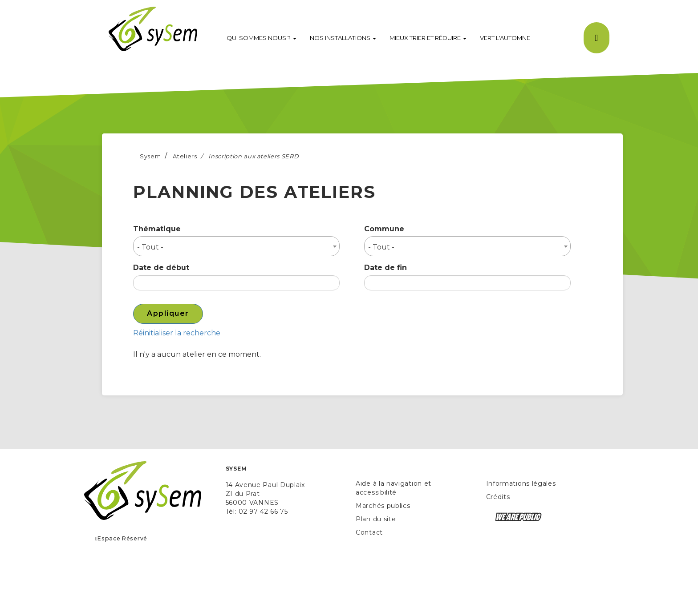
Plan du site (376, 519)
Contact (369, 532)
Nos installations (343, 37)
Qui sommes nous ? (261, 37)
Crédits (498, 497)
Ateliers (185, 156)
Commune (384, 229)
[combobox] (236, 246)
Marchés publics (383, 506)
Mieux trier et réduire (428, 37)
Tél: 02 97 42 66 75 (257, 511)
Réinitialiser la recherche (176, 333)
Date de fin (385, 267)
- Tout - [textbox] (150, 247)
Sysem (150, 156)
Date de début (161, 267)
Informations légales (521, 483)
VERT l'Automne (505, 37)
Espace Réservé (121, 538)
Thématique (157, 229)
